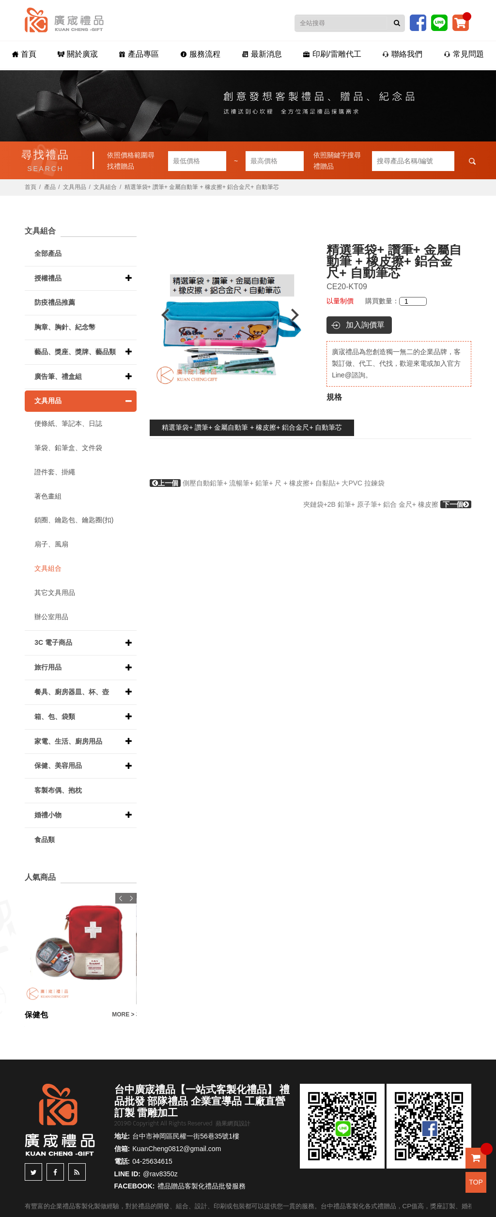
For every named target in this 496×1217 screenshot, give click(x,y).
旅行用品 (48, 667)
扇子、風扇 (51, 544)
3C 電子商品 (53, 642)
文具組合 (105, 187)
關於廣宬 (78, 54)
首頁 (24, 54)
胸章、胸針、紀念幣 (64, 327)
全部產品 (48, 253)
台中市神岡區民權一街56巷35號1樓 (185, 1136)
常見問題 (464, 54)
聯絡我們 (402, 54)
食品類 (44, 839)
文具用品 (74, 187)
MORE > (123, 1014)
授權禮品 (48, 278)
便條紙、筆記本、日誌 (68, 423)
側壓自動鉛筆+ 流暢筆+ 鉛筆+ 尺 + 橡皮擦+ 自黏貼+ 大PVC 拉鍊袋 (267, 483)
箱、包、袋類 (54, 716)
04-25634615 (152, 1161)
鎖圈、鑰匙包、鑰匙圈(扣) (73, 520)
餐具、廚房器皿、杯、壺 (71, 692)
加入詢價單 (365, 325)
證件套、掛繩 (54, 472)
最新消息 (262, 54)
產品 (50, 187)
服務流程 (200, 54)
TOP (476, 1182)
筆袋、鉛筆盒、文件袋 (68, 448)
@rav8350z (160, 1174)
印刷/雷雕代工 (332, 54)
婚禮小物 (48, 815)
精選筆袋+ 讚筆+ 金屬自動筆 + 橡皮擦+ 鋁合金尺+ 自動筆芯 (252, 427)
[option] (230, 314)
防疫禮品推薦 (54, 302)
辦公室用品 (51, 617)
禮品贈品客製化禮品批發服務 (201, 1186)
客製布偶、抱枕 (58, 790)
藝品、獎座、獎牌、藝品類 (75, 352)
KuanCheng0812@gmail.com (176, 1149)
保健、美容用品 (58, 765)
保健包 (36, 1015)
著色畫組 (48, 496)
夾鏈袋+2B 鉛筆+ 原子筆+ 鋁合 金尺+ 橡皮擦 (387, 504)
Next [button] (299, 314)
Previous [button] (160, 314)
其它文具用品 (54, 592)
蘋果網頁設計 (233, 1123)
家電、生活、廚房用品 (68, 741)
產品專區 (139, 54)
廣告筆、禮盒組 (58, 376)
